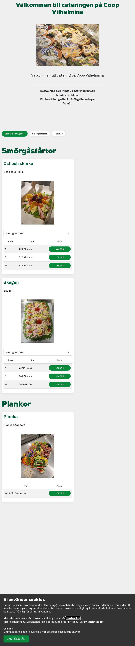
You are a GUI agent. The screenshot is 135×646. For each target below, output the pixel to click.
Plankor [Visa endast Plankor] (59, 133)
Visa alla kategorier (14, 133)
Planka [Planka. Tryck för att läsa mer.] (11, 416)
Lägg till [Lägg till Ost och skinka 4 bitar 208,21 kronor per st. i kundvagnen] (60, 249)
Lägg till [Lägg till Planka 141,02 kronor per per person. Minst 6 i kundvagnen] (60, 493)
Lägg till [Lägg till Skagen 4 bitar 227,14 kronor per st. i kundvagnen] (60, 368)
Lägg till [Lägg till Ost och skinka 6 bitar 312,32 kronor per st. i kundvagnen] (60, 257)
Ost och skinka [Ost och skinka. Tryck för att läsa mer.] (18, 163)
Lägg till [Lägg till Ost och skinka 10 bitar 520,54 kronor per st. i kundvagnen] (60, 265)
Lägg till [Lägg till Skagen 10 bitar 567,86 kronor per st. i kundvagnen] (60, 384)
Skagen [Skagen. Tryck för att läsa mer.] (11, 282)
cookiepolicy (73, 618)
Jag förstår (16, 639)
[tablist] (38, 196)
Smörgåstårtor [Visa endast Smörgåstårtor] (39, 133)
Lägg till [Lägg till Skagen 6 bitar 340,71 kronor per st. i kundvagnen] (60, 376)
